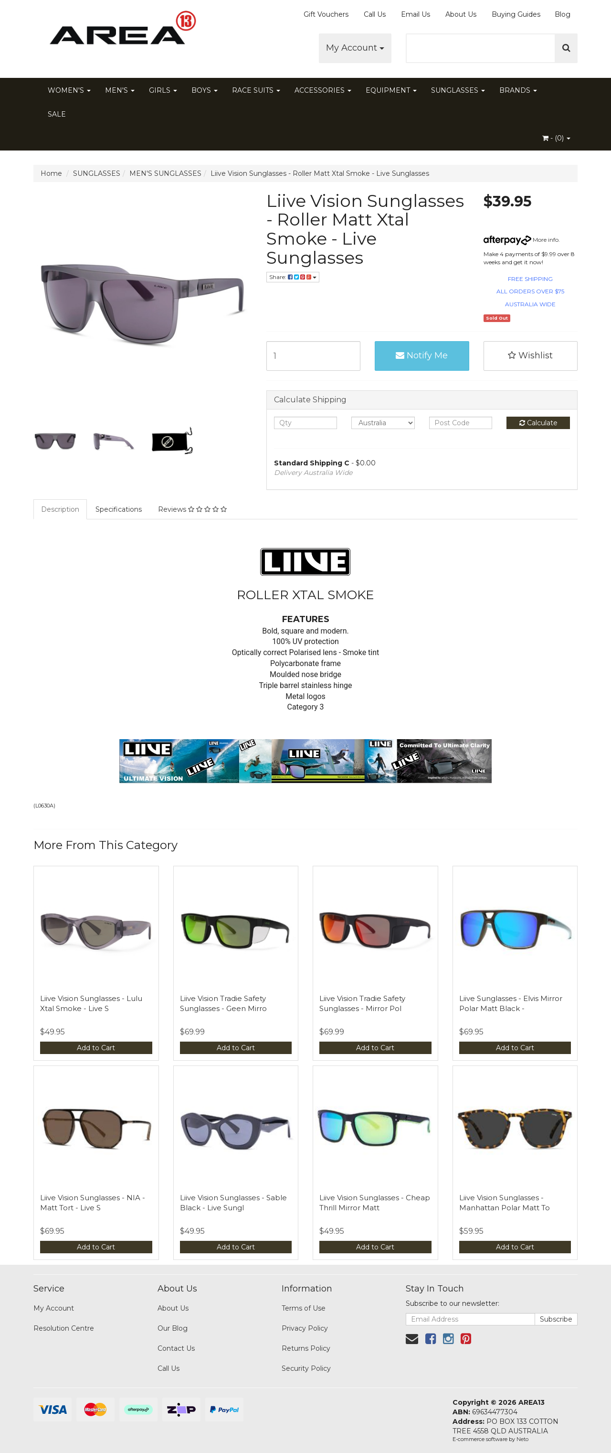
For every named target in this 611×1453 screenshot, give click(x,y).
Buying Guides (516, 14)
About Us (460, 14)
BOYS (204, 90)
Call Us (375, 14)
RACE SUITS (256, 90)
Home (51, 173)
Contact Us (176, 1348)
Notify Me (422, 355)
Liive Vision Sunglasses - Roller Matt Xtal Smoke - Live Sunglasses (320, 173)
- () (556, 138)
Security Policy (306, 1368)
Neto (522, 1439)
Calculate (538, 423)
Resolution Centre (63, 1328)
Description (60, 509)
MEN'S (120, 90)
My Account (355, 48)
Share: (292, 276)
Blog (562, 14)
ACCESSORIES (323, 90)
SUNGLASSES (458, 90)
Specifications (118, 509)
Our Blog (173, 1328)
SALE (57, 114)
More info (521, 239)
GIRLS (163, 90)
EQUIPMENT (391, 90)
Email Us (415, 14)
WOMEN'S (69, 90)
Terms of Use (304, 1308)
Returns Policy (306, 1348)
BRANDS (518, 90)
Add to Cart (96, 1048)
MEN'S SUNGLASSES (165, 173)
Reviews (192, 509)
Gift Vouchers (326, 14)
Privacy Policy (305, 1328)
